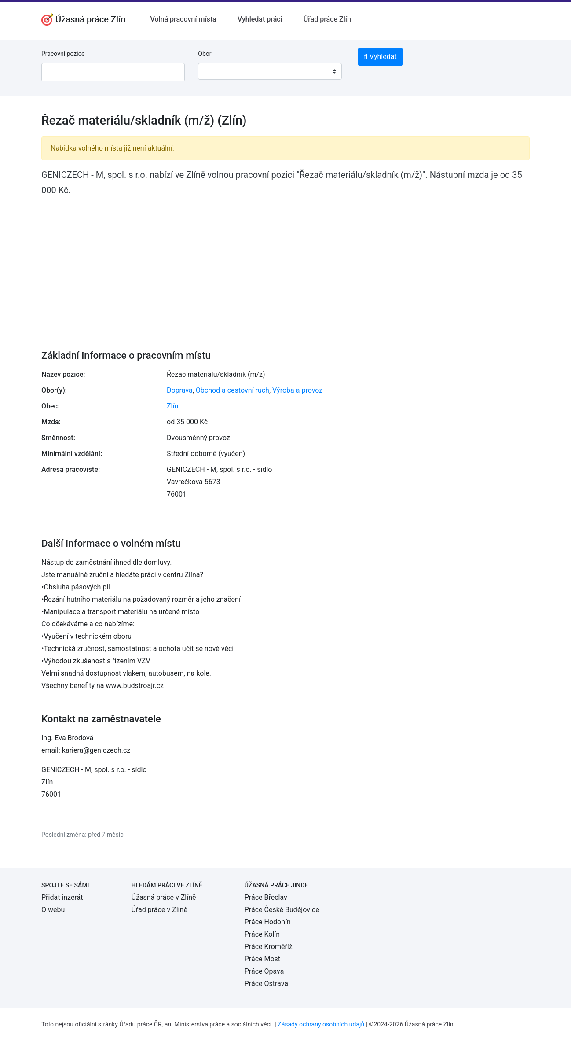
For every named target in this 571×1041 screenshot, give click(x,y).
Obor (204, 53)
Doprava (180, 390)
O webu (53, 909)
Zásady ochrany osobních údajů (321, 1024)
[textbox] (216, 71)
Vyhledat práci (260, 19)
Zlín (172, 406)
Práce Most (262, 959)
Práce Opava (264, 971)
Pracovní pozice (62, 53)
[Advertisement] (285, 266)
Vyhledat (380, 56)
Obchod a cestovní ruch (232, 390)
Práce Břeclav (266, 897)
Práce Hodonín (268, 922)
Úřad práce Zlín (327, 19)
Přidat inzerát (62, 897)
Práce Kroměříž (269, 946)
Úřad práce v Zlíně (159, 909)
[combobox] (269, 71)
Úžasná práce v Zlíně (164, 897)
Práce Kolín (262, 934)
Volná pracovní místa (183, 19)
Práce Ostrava (266, 983)
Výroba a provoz (297, 390)
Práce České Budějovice (282, 909)
